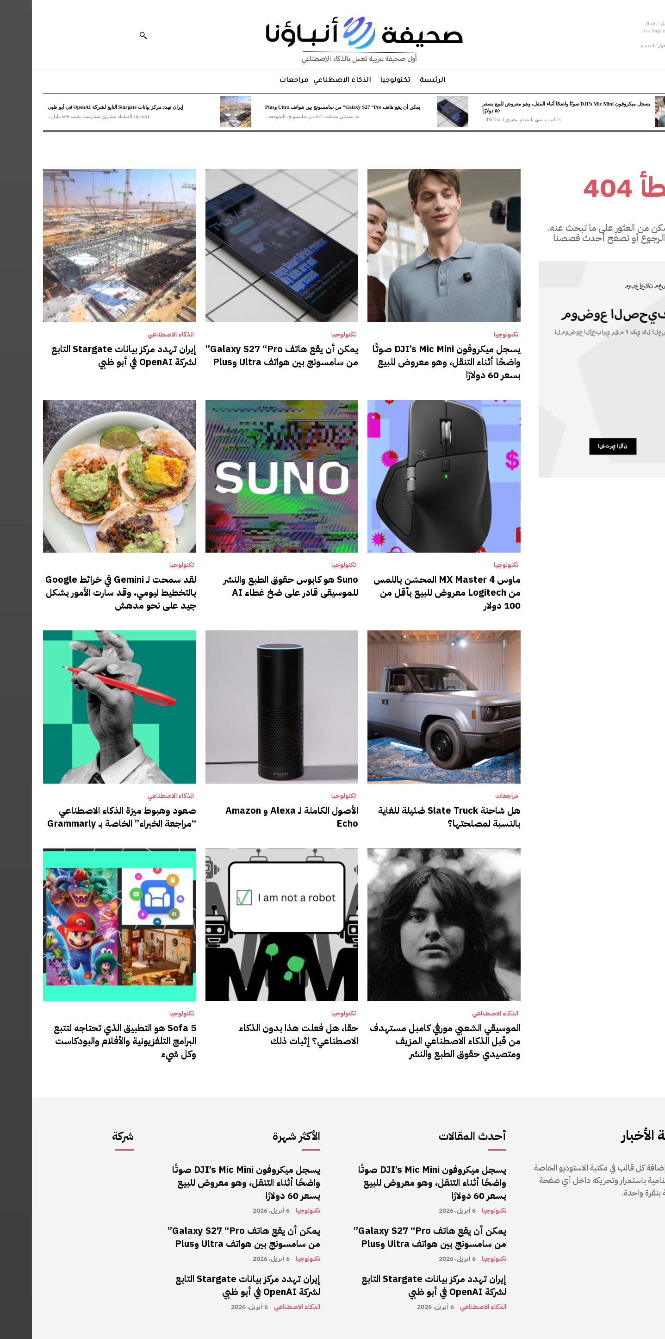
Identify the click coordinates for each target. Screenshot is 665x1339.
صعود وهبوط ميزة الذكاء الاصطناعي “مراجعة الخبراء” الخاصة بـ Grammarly (89, 816)
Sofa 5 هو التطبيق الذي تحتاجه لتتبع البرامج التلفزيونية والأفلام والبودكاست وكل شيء (93, 1041)
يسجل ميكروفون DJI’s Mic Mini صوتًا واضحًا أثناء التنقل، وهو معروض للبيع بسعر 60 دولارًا (415, 362)
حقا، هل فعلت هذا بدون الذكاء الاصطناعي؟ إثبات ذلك (266, 1034)
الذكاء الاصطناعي (139, 334)
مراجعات (474, 796)
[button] (111, 35)
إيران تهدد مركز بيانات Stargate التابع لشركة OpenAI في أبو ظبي (83, 107)
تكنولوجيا (474, 334)
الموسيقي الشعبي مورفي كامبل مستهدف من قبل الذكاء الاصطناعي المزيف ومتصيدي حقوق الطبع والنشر (413, 1041)
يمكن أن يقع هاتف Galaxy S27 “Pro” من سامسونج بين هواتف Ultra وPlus (310, 107)
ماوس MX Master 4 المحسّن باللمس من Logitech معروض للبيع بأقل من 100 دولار (415, 592)
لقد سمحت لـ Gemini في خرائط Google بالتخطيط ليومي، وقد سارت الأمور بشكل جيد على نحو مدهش (88, 592)
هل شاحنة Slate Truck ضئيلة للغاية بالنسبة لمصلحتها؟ (417, 816)
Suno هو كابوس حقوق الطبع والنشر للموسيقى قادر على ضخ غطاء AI (259, 586)
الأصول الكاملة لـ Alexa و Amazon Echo (259, 816)
